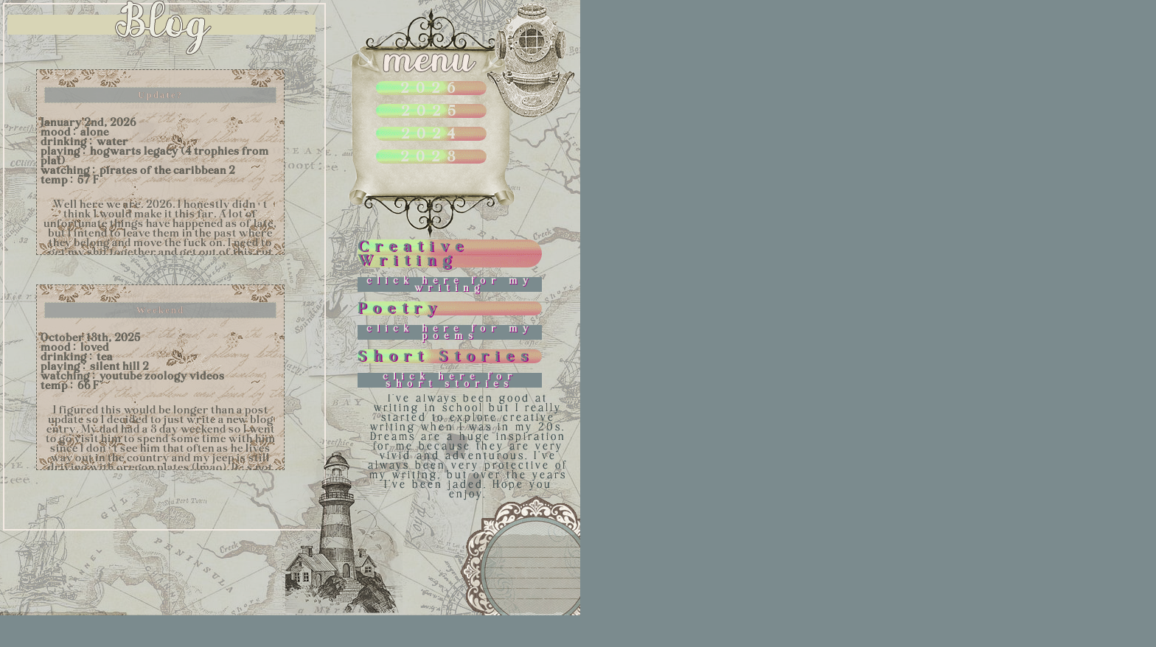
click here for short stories (450, 380)
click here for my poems (450, 332)
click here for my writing (450, 284)
